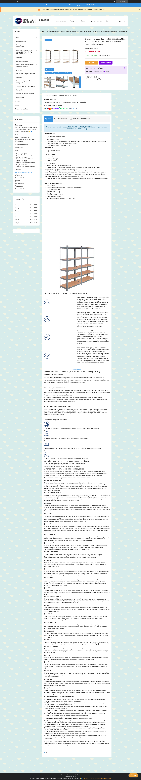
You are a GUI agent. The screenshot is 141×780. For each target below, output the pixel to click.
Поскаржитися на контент (90, 778)
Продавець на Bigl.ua (70, 776)
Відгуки (17, 105)
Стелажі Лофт (20, 97)
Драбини (19, 57)
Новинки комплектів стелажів (25, 93)
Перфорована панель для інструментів (24, 45)
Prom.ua (79, 775)
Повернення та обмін (21, 109)
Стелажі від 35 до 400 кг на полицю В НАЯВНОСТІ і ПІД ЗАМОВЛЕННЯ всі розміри (24, 52)
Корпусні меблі (20, 90)
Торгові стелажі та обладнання (25, 86)
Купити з (105, 63)
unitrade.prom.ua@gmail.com (23, 172)
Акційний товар (21, 41)
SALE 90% (19, 70)
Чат (133, 775)
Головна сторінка (61, 21)
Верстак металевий (22, 61)
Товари (72, 21)
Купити (91, 62)
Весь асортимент (77, 369)
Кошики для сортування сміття (25, 73)
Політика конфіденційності (104, 778)
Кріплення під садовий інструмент (23, 82)
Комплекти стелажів (53, 31)
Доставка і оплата (96, 21)
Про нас (83, 21)
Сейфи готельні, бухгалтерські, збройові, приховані (25, 65)
